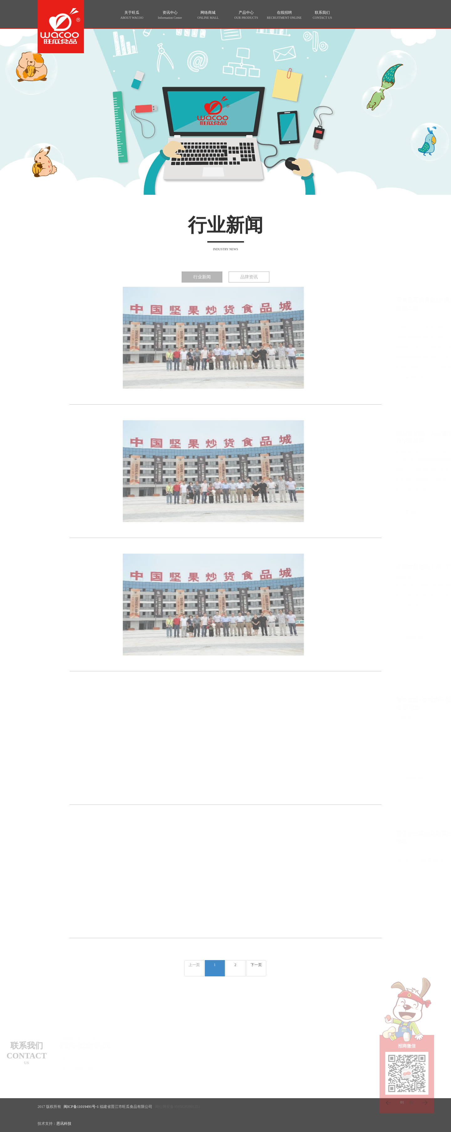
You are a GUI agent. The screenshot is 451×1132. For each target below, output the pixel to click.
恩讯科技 (63, 1123)
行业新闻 (202, 281)
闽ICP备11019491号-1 (81, 1106)
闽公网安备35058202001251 (177, 1106)
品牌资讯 (249, 281)
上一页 (194, 965)
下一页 (256, 965)
